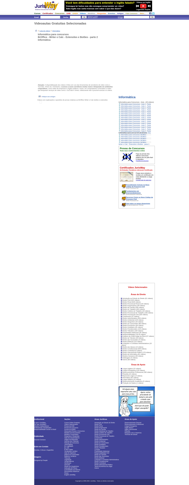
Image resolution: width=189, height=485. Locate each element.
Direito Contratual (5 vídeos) (132, 351)
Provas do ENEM (69, 429)
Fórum (66, 473)
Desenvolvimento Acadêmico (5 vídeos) (136, 381)
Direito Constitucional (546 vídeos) (134, 349)
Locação (97, 449)
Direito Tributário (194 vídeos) (132, 331)
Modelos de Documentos (72, 433)
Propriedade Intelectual (101, 451)
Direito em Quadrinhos (71, 466)
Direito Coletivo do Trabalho (103, 433)
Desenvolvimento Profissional (134, 424)
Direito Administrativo (101, 439)
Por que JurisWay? (40, 424)
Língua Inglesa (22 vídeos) (131, 369)
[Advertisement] (137, 56)
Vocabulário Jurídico (70, 451)
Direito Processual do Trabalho (104, 436)
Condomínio (98, 438)
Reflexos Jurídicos (70, 456)
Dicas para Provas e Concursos (74, 431)
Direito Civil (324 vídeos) (131, 300)
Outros (96, 468)
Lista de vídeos (45, 31)
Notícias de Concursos (71, 443)
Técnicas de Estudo (131, 434)
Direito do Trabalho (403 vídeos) (133, 309)
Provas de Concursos (71, 428)
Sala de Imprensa (70, 453)
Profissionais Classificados (42, 428)
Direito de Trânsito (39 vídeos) (132, 338)
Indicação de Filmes (70, 468)
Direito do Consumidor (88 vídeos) (134, 323)
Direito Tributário (99, 448)
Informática (127, 97)
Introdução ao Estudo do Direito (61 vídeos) (137, 298)
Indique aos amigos (47, 96)
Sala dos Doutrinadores (71, 438)
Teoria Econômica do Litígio (103, 466)
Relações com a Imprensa (133, 433)
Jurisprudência (69, 461)
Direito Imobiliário (100, 444)
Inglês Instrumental (131, 429)
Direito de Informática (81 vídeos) (134, 354)
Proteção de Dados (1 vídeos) (132, 383)
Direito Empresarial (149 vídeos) (133, 305)
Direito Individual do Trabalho (103, 431)
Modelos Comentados (71, 434)
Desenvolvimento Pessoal (133, 423)
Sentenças (67, 463)
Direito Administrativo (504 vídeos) (134, 318)
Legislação (67, 460)
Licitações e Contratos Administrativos (106, 460)
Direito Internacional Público (103, 465)
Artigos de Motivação (71, 439)
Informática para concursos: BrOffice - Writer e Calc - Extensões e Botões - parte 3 (134, 143)
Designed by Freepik (40, 460)
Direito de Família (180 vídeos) (133, 307)
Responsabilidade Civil (101, 453)
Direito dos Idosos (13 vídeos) (132, 347)
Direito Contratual (100, 463)
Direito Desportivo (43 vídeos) (132, 322)
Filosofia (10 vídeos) (129, 374)
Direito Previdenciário (101, 446)
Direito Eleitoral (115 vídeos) (132, 342)
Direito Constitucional (101, 461)
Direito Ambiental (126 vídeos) (132, 320)
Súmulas (67, 465)
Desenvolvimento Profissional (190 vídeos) (137, 372)
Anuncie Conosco (40, 440)
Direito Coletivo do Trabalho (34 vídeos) (136, 311)
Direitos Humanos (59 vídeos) (132, 356)
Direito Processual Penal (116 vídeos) (135, 304)
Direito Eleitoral (99, 458)
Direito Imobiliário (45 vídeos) (132, 327)
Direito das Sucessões (101, 456)
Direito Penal (98, 426)
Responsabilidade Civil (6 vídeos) (134, 334)
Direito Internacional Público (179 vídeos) (136, 352)
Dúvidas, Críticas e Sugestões (44, 450)
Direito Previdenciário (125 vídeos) (134, 329)
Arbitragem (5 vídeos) (130, 358)
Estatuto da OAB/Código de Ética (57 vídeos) (138, 336)
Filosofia (127, 431)
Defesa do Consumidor (71, 454)
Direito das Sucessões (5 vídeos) (133, 340)
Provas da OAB (69, 426)
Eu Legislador (68, 446)
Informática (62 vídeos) (130, 378)
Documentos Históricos (71, 471)
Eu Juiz (66, 448)
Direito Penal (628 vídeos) (131, 302)
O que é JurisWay (40, 423)
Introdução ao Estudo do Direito (104, 423)
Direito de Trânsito (100, 454)
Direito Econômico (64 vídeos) (132, 325)
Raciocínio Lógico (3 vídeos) (132, 376)
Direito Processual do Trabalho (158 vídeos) (137, 313)
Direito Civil (98, 424)
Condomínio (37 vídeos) (130, 316)
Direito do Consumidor (101, 443)
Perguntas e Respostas (71, 436)
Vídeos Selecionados (71, 424)
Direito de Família (100, 429)
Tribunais (67, 458)
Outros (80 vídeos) (128, 360)
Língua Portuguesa (131, 426)
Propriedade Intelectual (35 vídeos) (134, 332)
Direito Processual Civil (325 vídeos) (135, 314)
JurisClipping (68, 444)
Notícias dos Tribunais (71, 441)
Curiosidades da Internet (72, 470)
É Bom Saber (68, 449)
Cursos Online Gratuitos (72, 423)
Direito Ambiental (99, 441)
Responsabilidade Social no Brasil (45, 429)
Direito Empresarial (100, 428)
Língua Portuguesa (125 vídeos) (133, 370)
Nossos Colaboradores (41, 426)
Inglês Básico (129, 428)
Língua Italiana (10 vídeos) (131, 379)
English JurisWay (69, 475)
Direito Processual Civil (101, 434)
